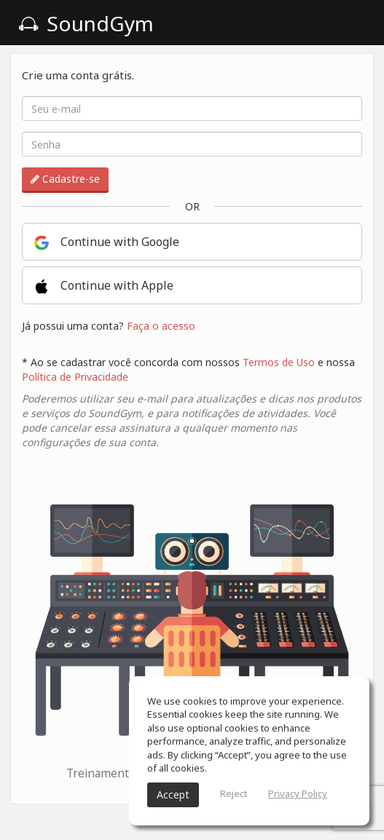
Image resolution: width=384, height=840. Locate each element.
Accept (173, 794)
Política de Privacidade (75, 377)
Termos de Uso (279, 362)
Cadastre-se (65, 179)
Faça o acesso (161, 326)
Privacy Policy (297, 793)
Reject (233, 793)
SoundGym (86, 23)
